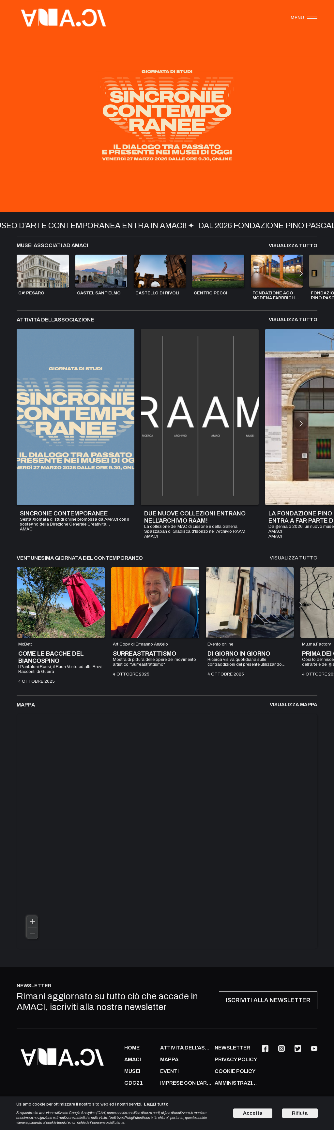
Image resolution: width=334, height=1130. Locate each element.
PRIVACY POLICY (236, 1059)
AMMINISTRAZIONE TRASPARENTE (237, 1083)
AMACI (132, 1059)
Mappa (169, 1059)
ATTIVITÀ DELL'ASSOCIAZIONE (185, 1047)
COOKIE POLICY (235, 1071)
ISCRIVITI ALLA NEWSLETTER (268, 1000)
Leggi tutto (156, 1104)
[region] (167, 831)
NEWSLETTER (232, 1047)
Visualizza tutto (293, 245)
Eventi (169, 1071)
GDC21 (133, 1083)
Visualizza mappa (293, 704)
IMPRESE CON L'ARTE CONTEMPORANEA (185, 1083)
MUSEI (132, 1071)
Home (132, 1047)
